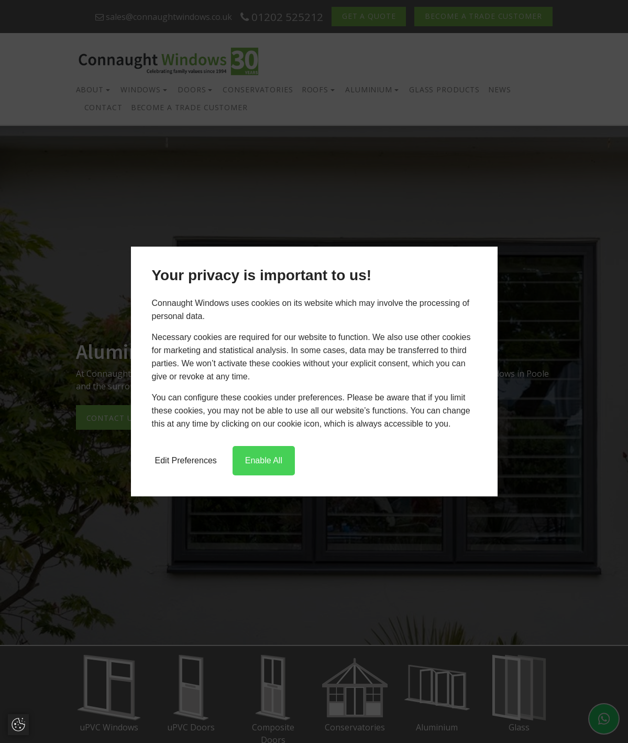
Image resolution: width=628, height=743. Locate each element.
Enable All (263, 460)
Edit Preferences (186, 460)
